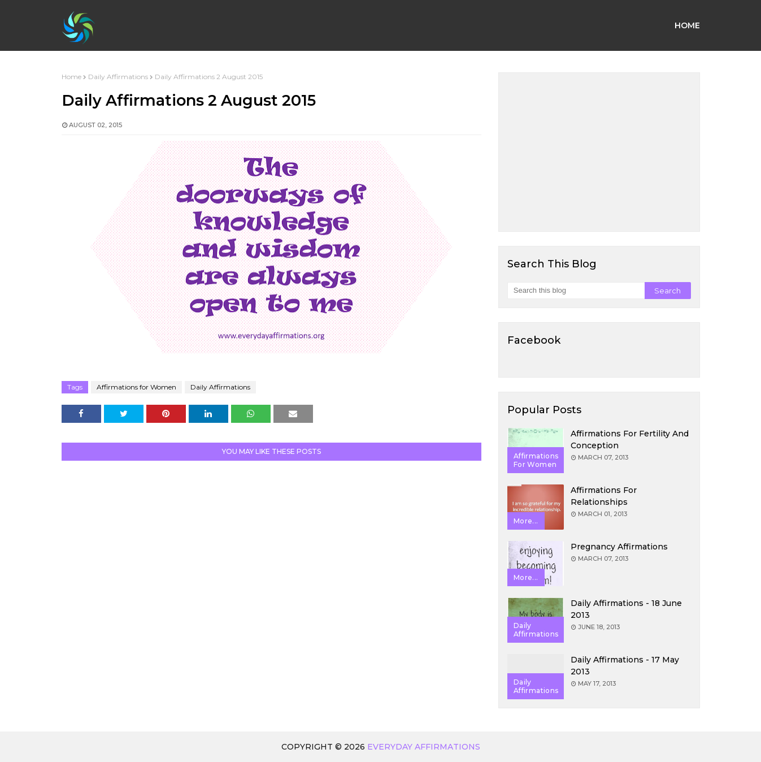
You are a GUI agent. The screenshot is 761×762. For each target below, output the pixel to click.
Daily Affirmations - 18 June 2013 (626, 609)
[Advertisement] (599, 152)
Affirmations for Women (136, 387)
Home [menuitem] (687, 25)
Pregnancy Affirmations (619, 547)
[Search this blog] (576, 290)
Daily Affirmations (118, 76)
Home (71, 76)
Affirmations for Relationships (604, 496)
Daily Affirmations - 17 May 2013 (625, 666)
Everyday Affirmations (423, 747)
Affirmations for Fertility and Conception (630, 439)
